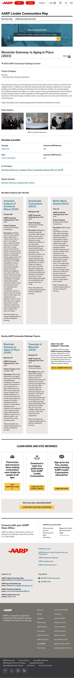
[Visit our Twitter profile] (11, 670)
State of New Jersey (8, 158)
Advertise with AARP (61, 610)
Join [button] (19, 3)
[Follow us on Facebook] (5, 670)
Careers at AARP (59, 618)
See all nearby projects (62, 368)
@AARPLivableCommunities (50, 578)
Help (60, 2)
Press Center (41, 648)
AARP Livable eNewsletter (47, 565)
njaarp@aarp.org (64, 535)
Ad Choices (31, 665)
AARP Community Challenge (48, 558)
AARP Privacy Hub (9, 660)
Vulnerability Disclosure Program (13, 665)
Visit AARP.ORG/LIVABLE (12, 487)
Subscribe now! (61, 489)
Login (51, 3)
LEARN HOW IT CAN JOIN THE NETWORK (37, 507)
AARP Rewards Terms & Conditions (14, 663)
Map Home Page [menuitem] (7, 19)
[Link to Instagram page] (18, 670)
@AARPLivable (46, 582)
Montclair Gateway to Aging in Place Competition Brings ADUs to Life (31, 170)
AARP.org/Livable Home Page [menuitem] (25, 19)
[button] (71, 3)
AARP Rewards (42, 627)
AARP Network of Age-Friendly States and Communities (53, 553)
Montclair (5, 149)
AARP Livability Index (45, 561)
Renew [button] (30, 3)
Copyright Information (36, 663)
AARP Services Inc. (60, 622)
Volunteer (40, 618)
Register (42, 3)
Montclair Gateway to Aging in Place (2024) (17, 183)
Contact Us (58, 614)
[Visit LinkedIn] (24, 670)
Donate (39, 614)
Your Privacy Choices (45, 665)
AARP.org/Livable (44, 549)
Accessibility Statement (40, 660)
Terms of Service (23, 660)
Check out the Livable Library (37, 488)
